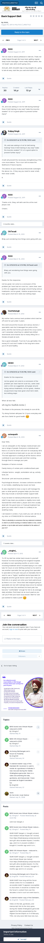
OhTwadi (12, 231)
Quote (9, 78)
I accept (22, 939)
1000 (6, 22)
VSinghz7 (15, 731)
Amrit (11, 793)
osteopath (13, 434)
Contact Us (28, 925)
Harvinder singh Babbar (20, 795)
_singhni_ (12, 551)
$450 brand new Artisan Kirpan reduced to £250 (24, 813)
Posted (16, 52)
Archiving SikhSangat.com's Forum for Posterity (24, 874)
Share (22, 651)
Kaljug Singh (13, 131)
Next (36, 40)
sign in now (13, 629)
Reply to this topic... (12, 639)
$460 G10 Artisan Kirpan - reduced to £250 (23, 851)
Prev (8, 40)
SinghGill (15, 756)
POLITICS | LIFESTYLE (23, 25)
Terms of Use (8, 934)
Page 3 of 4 (21, 40)
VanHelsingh (14, 311)
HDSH (10, 363)
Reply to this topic (22, 32)
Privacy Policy (16, 925)
